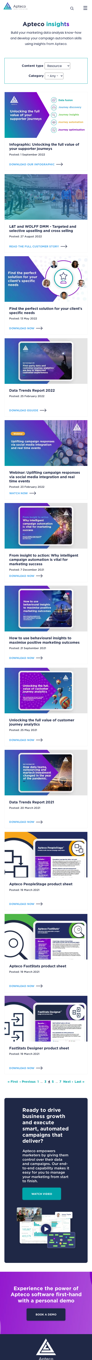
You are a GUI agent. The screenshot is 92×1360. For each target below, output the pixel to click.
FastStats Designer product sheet (39, 1048)
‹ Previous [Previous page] (28, 1082)
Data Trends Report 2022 (32, 390)
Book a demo (46, 1314)
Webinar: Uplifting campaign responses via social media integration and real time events (44, 476)
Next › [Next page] (68, 1082)
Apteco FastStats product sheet (37, 966)
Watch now (18, 493)
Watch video (41, 1193)
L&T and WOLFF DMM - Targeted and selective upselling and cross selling (42, 228)
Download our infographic (32, 164)
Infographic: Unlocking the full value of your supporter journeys (44, 146)
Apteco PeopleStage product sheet (40, 884)
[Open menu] (85, 8)
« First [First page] (13, 1082)
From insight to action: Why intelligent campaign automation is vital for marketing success (43, 559)
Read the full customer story (34, 246)
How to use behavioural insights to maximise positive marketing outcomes (44, 640)
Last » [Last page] (79, 1082)
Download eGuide (23, 410)
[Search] (72, 8)
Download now (21, 328)
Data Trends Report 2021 (31, 802)
